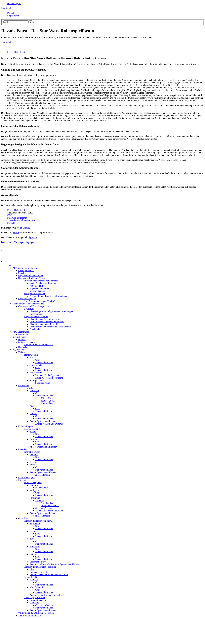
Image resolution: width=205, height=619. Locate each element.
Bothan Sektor (41, 487)
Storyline (22, 273)
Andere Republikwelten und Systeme (47, 595)
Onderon (34, 454)
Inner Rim (22, 449)
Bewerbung (29, 309)
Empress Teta (36, 365)
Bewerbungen (36, 314)
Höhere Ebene (47, 398)
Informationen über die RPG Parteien (41, 280)
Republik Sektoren (32, 577)
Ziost (32, 539)
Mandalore (34, 602)
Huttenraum (35, 498)
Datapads (22, 347)
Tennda (33, 462)
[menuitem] (12, 13)
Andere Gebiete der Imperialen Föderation (49, 574)
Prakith (33, 357)
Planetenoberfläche (44, 362)
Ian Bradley (24, 228)
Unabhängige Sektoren (34, 597)
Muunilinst (35, 546)
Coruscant (34, 390)
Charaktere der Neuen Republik (44, 324)
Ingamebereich (19, 337)
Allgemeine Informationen (25, 268)
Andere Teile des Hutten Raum (49, 510)
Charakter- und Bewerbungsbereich (34, 306)
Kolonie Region (25, 426)
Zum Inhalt (6, 8)
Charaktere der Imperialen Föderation (47, 321)
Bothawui (34, 485)
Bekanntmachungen (27, 298)
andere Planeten (42, 475)
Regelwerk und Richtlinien (30, 275)
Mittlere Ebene (48, 401)
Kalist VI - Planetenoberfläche (49, 378)
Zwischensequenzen (27, 342)
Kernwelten (23, 385)
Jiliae (32, 569)
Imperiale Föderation (39, 288)
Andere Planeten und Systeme (49, 424)
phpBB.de (32, 237)
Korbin (33, 464)
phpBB (16, 232)
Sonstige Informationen (34, 293)
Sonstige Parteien (38, 291)
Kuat (32, 406)
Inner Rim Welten (32, 452)
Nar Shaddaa (47, 503)
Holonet (22, 339)
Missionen (23, 334)
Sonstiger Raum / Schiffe (29, 615)
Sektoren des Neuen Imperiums (38, 521)
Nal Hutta (39, 500)
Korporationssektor (38, 600)
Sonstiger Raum (37, 380)
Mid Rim (22, 480)
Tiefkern (22, 352)
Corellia (33, 413)
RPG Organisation (21, 332)
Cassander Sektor (38, 562)
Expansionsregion (26, 477)
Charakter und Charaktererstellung (28, 303)
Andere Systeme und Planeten (43, 421)
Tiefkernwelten (31, 355)
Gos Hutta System (43, 508)
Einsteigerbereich (26, 270)
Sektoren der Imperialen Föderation (40, 567)
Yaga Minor (35, 523)
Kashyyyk (34, 490)
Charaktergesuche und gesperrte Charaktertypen (51, 311)
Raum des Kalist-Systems (47, 375)
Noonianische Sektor (39, 572)
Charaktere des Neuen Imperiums (45, 319)
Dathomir (34, 554)
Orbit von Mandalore (45, 605)
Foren (9, 265)
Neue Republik (36, 286)
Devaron (33, 439)
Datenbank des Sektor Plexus (31, 278)
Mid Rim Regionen (33, 482)
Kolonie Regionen (32, 429)
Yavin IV (34, 579)
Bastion (33, 531)
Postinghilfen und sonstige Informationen (48, 296)
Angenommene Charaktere (36, 316)
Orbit (37, 360)
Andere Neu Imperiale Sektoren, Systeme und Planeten (55, 564)
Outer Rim (23, 518)
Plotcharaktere (36, 329)
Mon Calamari (36, 587)
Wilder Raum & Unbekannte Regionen (36, 613)
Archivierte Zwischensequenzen (38, 344)
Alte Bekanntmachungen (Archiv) (39, 301)
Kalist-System (36, 372)
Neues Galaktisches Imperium (43, 283)
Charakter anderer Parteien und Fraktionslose (50, 326)
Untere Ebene (47, 403)
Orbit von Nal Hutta (50, 505)
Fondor (33, 431)
